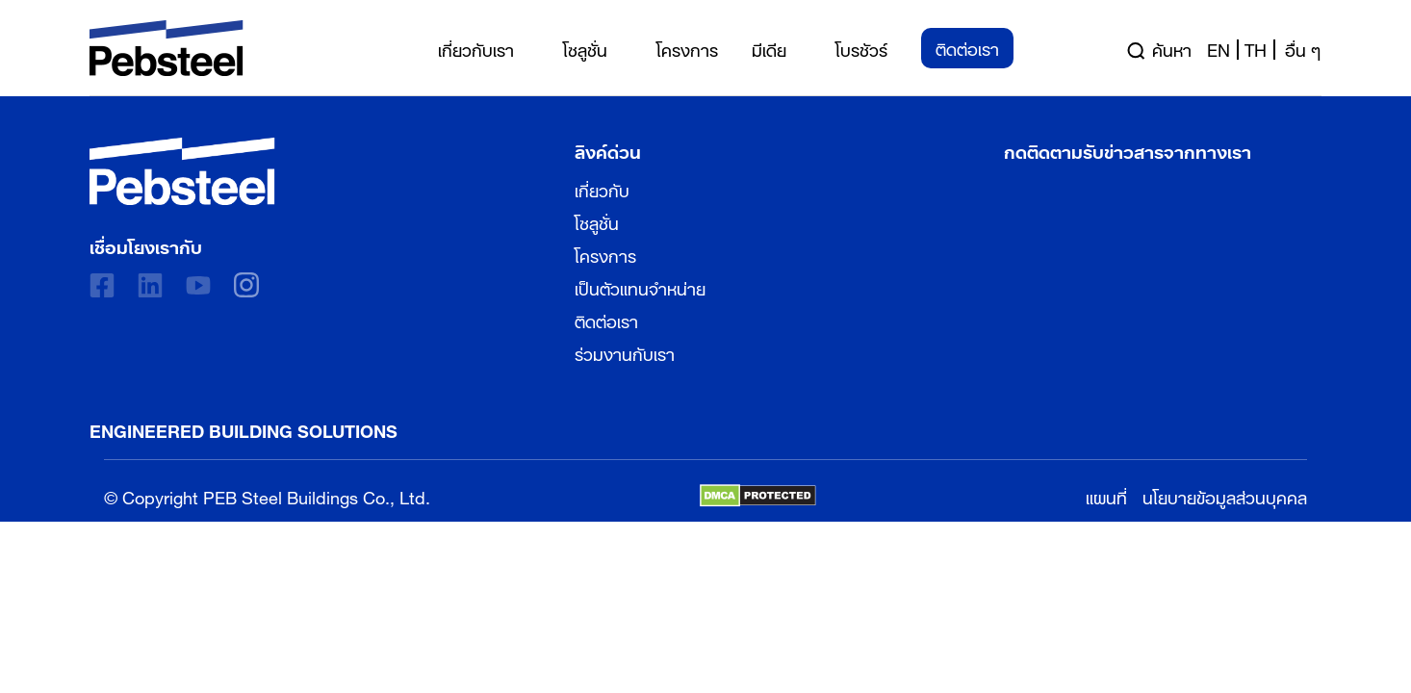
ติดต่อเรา (606, 319)
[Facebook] (102, 285)
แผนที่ (1106, 495)
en (1218, 48)
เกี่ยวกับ (602, 188)
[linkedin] (150, 285)
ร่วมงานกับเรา (625, 352)
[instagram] (246, 284)
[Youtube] (198, 285)
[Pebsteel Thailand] (182, 171)
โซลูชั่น (597, 221)
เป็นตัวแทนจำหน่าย (640, 286)
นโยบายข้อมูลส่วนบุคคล (1224, 495)
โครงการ (605, 254)
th (1255, 48)
